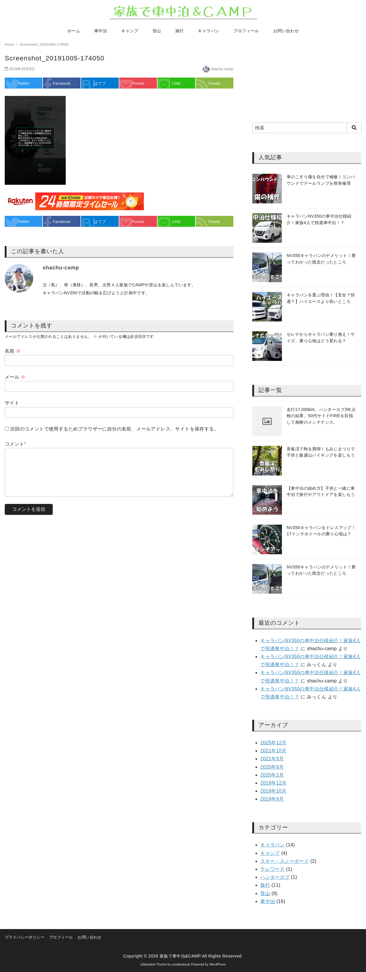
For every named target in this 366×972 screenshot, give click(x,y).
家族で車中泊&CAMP (180, 956)
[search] (354, 128)
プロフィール (246, 30)
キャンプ (129, 30)
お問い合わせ (286, 30)
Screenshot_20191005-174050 (44, 44)
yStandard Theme (153, 964)
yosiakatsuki (181, 964)
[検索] (306, 128)
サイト (12, 402)
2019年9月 (272, 798)
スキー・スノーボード (284, 861)
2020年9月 (272, 766)
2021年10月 (273, 750)
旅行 (179, 30)
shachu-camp (222, 69)
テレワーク (272, 869)
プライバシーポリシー (24, 937)
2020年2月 (272, 774)
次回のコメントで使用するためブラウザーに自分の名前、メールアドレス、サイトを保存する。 (114, 428)
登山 (156, 30)
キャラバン (208, 30)
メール (15, 377)
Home (10, 44)
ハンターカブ (274, 877)
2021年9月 (272, 758)
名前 (13, 351)
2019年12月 (273, 782)
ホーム (73, 30)
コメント (15, 443)
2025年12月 (273, 742)
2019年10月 (273, 790)
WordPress (217, 964)
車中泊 (100, 30)
